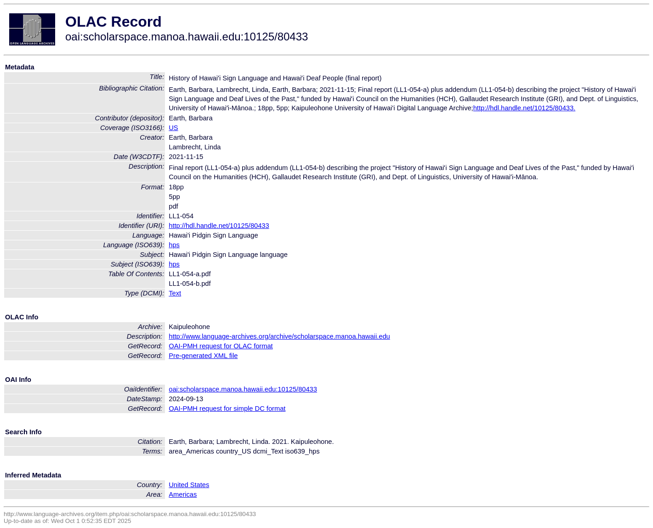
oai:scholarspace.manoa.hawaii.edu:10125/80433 (243, 389)
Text (175, 293)
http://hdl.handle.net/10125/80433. (524, 108)
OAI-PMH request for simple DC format (227, 408)
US (173, 127)
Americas (183, 494)
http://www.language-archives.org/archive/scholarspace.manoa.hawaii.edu (279, 336)
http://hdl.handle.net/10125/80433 (219, 225)
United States (189, 484)
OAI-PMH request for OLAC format (221, 346)
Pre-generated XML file (203, 355)
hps (174, 245)
